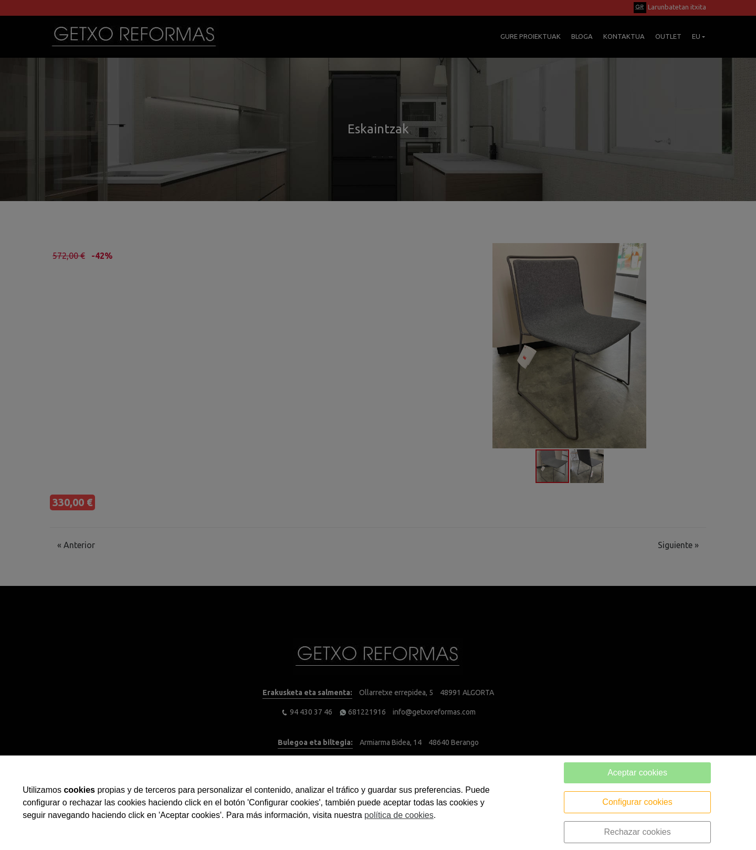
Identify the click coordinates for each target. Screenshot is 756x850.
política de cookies (399, 815)
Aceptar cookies (637, 772)
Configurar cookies (637, 801)
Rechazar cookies (637, 831)
